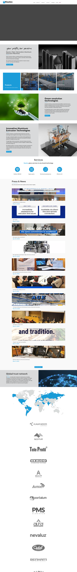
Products (43, 2)
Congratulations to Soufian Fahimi (19, 202)
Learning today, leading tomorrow (19, 289)
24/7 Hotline (15, 219)
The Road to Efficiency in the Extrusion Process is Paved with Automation (26, 307)
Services (47, 2)
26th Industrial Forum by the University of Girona (22, 272)
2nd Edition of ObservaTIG (18, 324)
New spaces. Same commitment (19, 237)
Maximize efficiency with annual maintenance (21, 359)
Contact (57, 2)
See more (47, 115)
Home (34, 2)
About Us (37, 2)
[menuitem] (60, 3)
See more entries (38, 367)
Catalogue (53, 2)
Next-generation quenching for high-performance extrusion (24, 254)
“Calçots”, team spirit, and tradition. (19, 342)
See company (9, 64)
